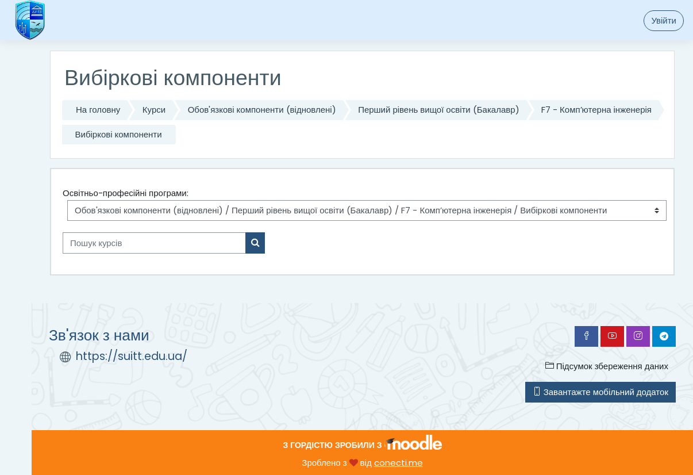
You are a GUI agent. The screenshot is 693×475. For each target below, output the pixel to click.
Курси (154, 110)
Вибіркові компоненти (118, 134)
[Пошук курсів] (154, 243)
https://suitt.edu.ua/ (131, 356)
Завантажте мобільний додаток (600, 392)
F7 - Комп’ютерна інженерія (596, 110)
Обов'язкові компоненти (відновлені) (262, 110)
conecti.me (398, 463)
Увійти (663, 20)
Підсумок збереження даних (606, 366)
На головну (98, 110)
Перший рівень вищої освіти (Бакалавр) (438, 110)
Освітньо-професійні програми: (125, 193)
